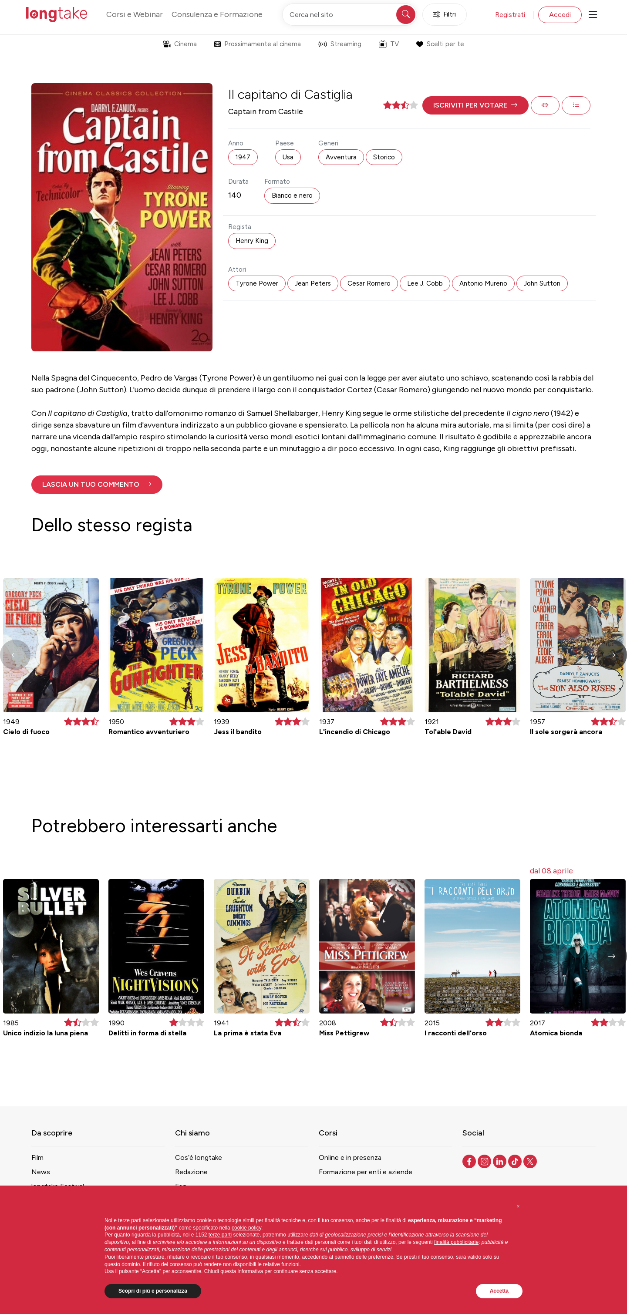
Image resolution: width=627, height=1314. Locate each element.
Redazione (191, 1172)
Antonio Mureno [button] (483, 283)
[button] (475, 105)
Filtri (444, 15)
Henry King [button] (252, 241)
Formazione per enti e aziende (365, 1172)
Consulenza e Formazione (217, 14)
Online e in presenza (350, 1157)
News (40, 1172)
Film (37, 1157)
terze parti (220, 1235)
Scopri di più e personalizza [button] (152, 1291)
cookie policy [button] (246, 1228)
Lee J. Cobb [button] (425, 283)
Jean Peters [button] (313, 283)
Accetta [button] (499, 1291)
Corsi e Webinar (134, 14)
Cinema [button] (180, 44)
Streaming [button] (339, 44)
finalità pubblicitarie (456, 1242)
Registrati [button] (510, 14)
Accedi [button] (560, 14)
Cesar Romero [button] (369, 283)
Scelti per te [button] (440, 44)
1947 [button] (243, 157)
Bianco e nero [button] (292, 195)
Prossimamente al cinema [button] (257, 44)
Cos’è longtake (198, 1157)
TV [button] (389, 44)
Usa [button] (288, 157)
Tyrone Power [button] (257, 283)
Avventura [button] (341, 157)
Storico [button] (384, 157)
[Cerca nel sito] (349, 14)
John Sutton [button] (542, 283)
